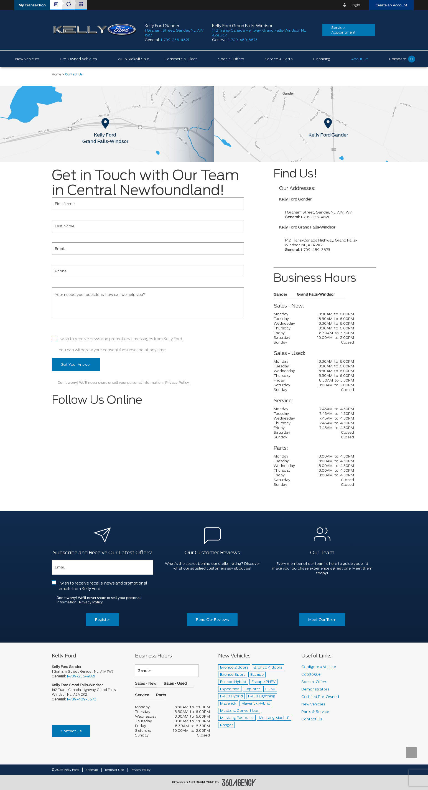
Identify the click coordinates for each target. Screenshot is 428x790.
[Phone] (148, 271)
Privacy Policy (177, 382)
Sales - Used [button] (175, 683)
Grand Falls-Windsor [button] (316, 294)
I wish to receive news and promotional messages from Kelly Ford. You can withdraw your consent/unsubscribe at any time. (121, 344)
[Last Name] (148, 226)
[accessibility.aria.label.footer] (239, 782)
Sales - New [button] (146, 683)
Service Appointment (343, 30)
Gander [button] (280, 294)
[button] (32, 5)
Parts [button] (161, 695)
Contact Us (71, 731)
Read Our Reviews (212, 620)
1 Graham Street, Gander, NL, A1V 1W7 (318, 212)
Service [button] (142, 695)
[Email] (148, 248)
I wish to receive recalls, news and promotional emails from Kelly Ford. (103, 586)
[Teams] (167, 670)
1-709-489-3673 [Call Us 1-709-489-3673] (81, 699)
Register (102, 620)
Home (56, 74)
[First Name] (148, 203)
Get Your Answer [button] (76, 364)
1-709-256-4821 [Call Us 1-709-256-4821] (81, 676)
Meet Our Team (322, 620)
